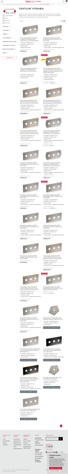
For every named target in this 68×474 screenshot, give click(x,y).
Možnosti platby (27, 441)
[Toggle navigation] (2, 1)
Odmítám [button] (59, 468)
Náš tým (5, 442)
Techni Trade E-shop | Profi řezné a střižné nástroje (14, 4)
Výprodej (6, 23)
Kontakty (25, 442)
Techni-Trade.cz (27, 444)
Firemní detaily (6, 441)
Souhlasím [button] (52, 468)
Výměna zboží (17, 441)
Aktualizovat (9, 57)
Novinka (6, 20)
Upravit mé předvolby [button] (54, 470)
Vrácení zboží (17, 439)
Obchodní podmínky (18, 444)
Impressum (5, 444)
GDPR (15, 446)
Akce (5, 18)
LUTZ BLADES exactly (34, 4)
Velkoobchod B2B (18, 448)
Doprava (25, 439)
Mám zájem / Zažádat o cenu (51, 327)
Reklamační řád (17, 442)
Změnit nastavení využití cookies (27, 447)
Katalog (27, 4)
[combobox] (24, 21)
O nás (4, 439)
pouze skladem (8, 15)
